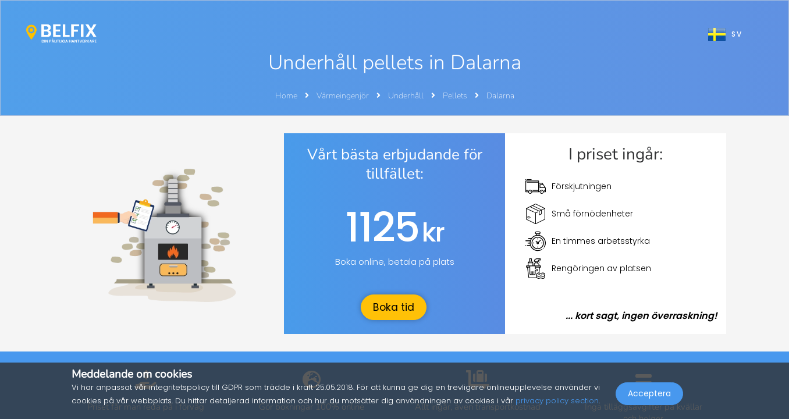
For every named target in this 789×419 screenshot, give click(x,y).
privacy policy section (557, 400)
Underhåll (406, 95)
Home (286, 95)
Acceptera (649, 393)
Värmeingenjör (344, 95)
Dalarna (500, 95)
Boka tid (393, 307)
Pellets (456, 95)
